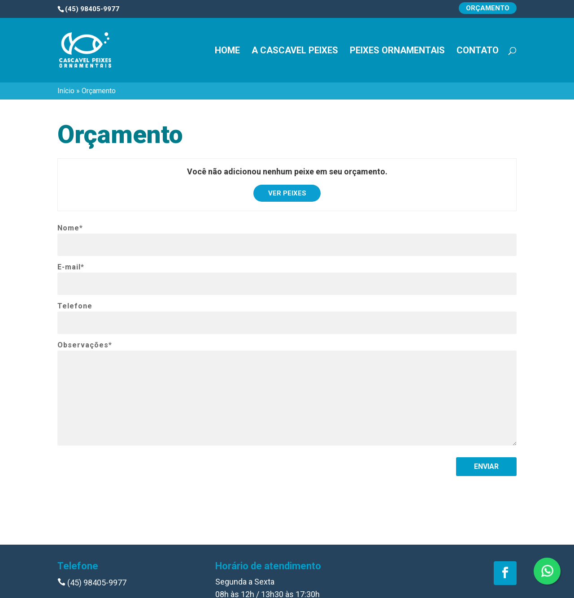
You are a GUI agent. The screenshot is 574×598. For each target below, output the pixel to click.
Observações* (84, 345)
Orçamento (487, 8)
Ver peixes (287, 193)
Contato (478, 51)
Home (227, 51)
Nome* (70, 228)
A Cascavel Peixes (295, 51)
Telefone (74, 306)
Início (65, 91)
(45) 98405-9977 (91, 582)
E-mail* (70, 267)
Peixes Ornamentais (397, 51)
